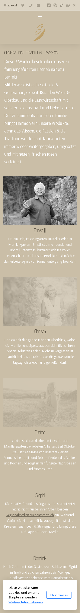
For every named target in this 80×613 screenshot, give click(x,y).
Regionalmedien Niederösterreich (30, 514)
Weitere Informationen (26, 602)
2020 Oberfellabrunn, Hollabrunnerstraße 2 (23, 5)
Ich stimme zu (59, 595)
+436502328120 (30, 5)
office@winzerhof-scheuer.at (38, 5)
